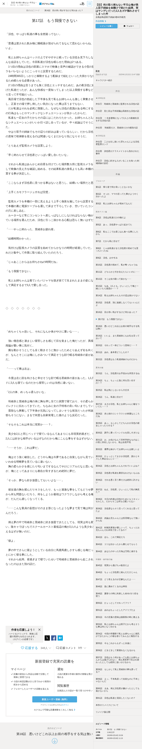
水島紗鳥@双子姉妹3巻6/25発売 (111, 17)
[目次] (90, 3)
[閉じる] (39, 630)
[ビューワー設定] (82, 3)
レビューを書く (106, 26)
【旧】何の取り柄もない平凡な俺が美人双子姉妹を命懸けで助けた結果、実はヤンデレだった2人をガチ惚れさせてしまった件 (118, 9)
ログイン (65, 705)
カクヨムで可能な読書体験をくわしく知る (55, 710)
